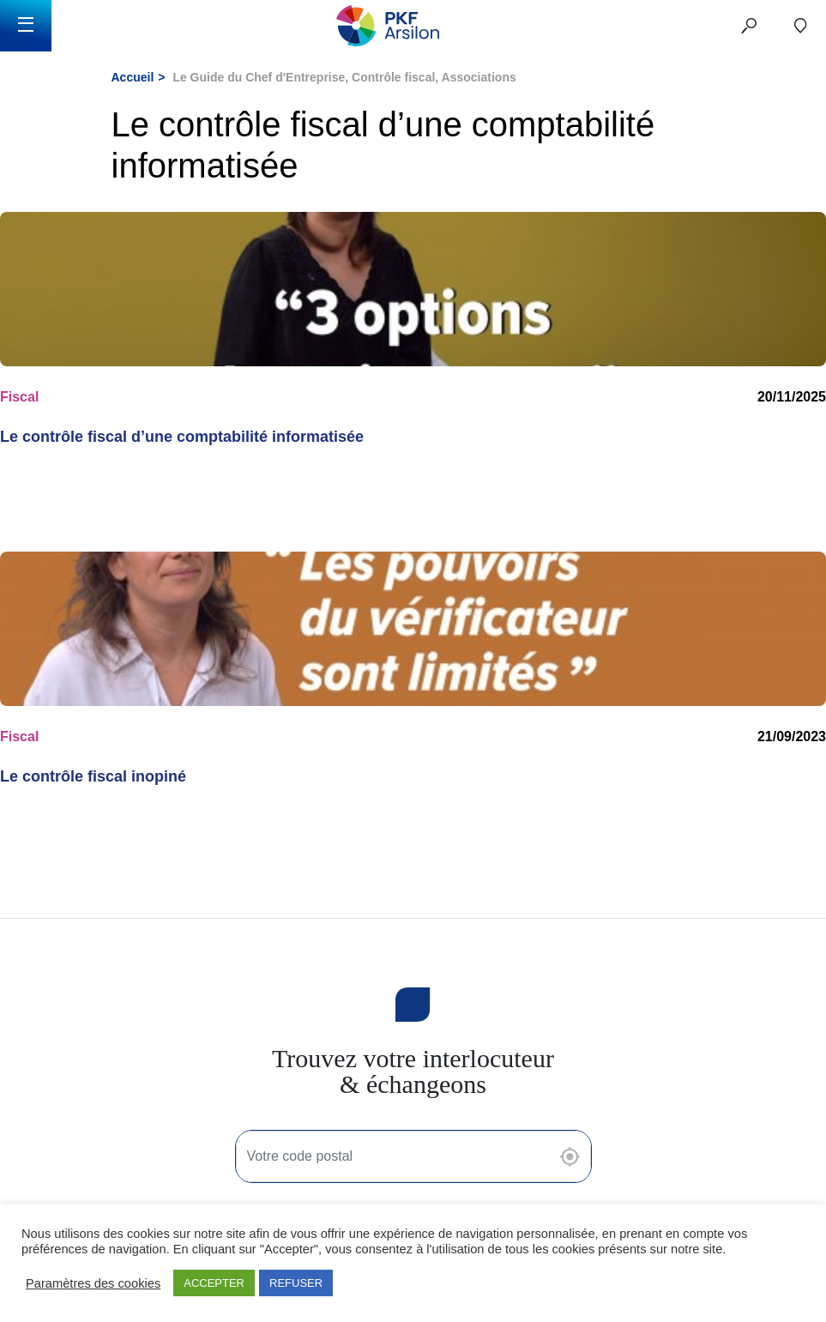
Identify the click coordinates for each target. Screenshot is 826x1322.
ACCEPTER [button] (214, 1283)
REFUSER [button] (296, 1283)
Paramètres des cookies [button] (93, 1283)
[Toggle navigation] (25, 25)
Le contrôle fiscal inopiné (93, 776)
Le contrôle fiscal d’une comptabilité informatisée (182, 436)
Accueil (133, 77)
